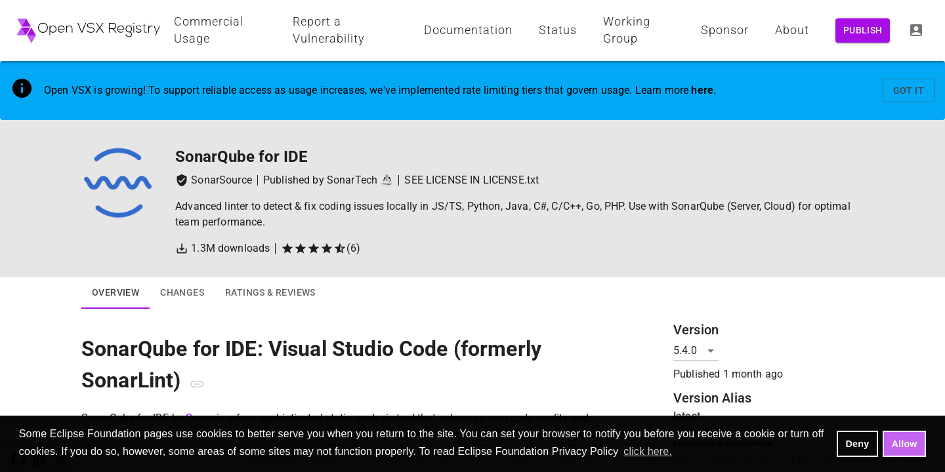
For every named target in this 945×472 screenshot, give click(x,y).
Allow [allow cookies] (904, 444)
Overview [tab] (115, 293)
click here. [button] (647, 451)
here (702, 90)
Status (558, 30)
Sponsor (725, 30)
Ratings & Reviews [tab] (270, 293)
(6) (320, 248)
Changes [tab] (182, 293)
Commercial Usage (208, 30)
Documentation (468, 30)
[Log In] (916, 30)
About (792, 30)
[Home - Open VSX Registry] (88, 30)
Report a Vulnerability (329, 30)
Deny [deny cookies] (858, 444)
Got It (908, 90)
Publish (862, 30)
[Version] (696, 350)
